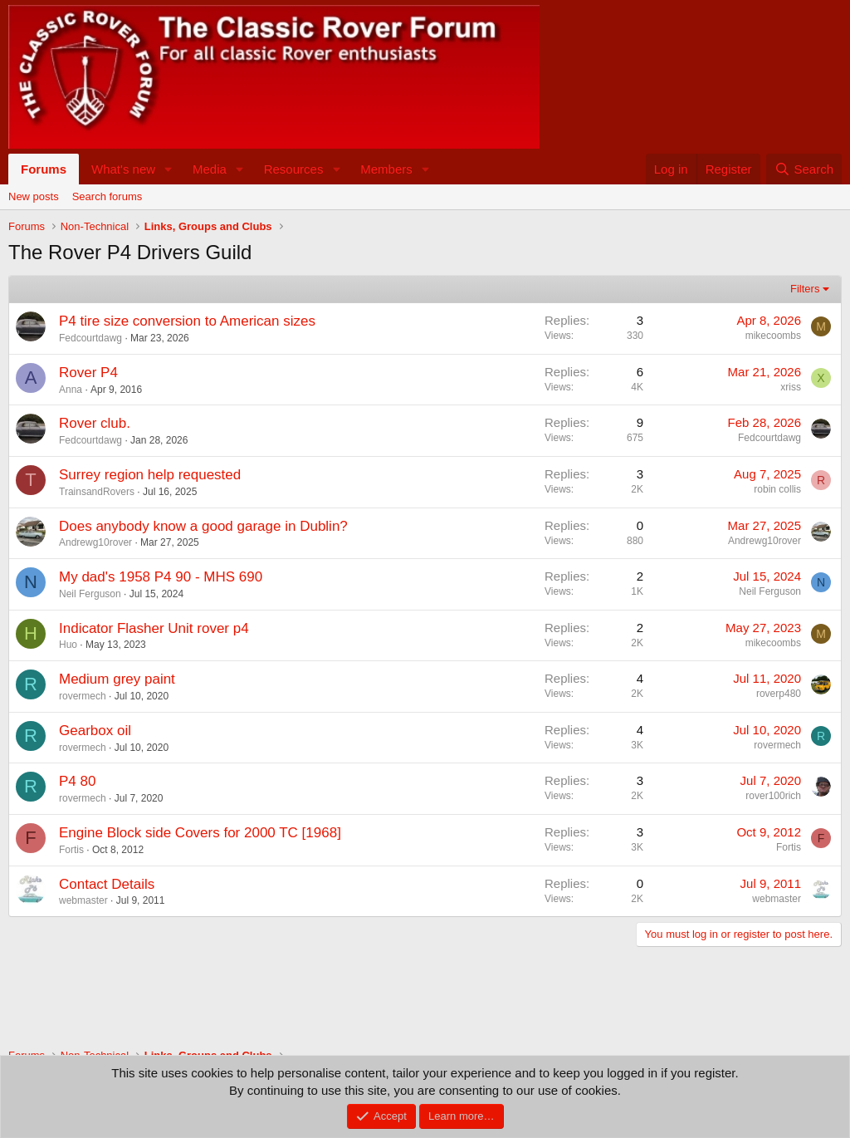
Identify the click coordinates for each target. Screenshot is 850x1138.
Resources (294, 169)
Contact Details (106, 884)
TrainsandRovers (96, 492)
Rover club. (94, 423)
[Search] (804, 169)
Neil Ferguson (90, 594)
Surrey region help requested (150, 475)
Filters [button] (804, 288)
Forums (43, 169)
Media (210, 169)
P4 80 (77, 781)
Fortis (71, 850)
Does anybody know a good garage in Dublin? (203, 526)
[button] (168, 169)
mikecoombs (773, 335)
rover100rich (773, 796)
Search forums (107, 196)
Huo (68, 644)
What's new (123, 169)
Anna (70, 389)
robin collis (777, 489)
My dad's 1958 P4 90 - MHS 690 (160, 577)
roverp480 (778, 693)
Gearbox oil (95, 730)
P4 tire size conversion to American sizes (187, 321)
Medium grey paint (117, 679)
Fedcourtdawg (90, 338)
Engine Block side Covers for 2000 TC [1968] (200, 833)
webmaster (83, 900)
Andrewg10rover (95, 542)
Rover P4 (88, 372)
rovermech (82, 696)
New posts (33, 196)
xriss (790, 387)
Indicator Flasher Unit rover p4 (154, 628)
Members (386, 169)
